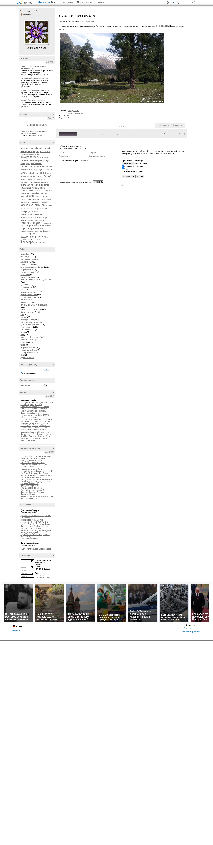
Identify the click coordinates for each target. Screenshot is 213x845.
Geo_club (37, 530)
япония (35, 242)
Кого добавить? (41, 402)
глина (30, 169)
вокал (23, 164)
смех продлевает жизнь (32, 216)
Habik (45, 411)
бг (38, 157)
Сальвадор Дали (28, 330)
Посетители (40, 575)
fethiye (24, 148)
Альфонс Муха (27, 262)
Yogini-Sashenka (27, 477)
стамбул (41, 220)
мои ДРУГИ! (26, 302)
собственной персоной (30, 337)
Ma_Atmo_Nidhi (27, 419)
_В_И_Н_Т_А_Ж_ (28, 524)
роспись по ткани (46, 212)
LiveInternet (25, 2)
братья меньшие (27, 272)
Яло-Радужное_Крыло (30, 498)
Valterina (42, 426)
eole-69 (24, 411)
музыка (32, 202)
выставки (47, 166)
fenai (35, 479)
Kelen (40, 415)
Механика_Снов (41, 490)
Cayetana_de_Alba (28, 407)
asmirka (37, 477)
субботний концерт (30, 222)
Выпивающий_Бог (40, 430)
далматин (26, 176)
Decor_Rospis (35, 528)
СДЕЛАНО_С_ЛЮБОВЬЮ (31, 535)
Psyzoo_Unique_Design (41, 549)
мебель (46, 196)
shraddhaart (42, 148)
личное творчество (28, 297)
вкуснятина (25, 275)
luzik (39, 479)
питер (30, 208)
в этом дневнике (29, 374)
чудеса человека (27, 358)
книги (49, 190)
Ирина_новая (43, 432)
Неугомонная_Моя (28, 434)
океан (45, 202)
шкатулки (38, 239)
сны (22, 335)
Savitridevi (25, 475)
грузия (50, 173)
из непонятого (26, 287)
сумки (43, 223)
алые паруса (45, 152)
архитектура (29, 156)
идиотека (24, 284)
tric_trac (35, 426)
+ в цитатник (90, 21)
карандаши (27, 187)
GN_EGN (24, 467)
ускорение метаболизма (31, 231)
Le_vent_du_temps (28, 471)
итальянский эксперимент (32, 78)
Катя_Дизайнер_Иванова (31, 488)
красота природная (28, 292)
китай (44, 191)
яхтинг (42, 242)
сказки (23, 332)
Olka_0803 (29, 421)
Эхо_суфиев (30, 537)
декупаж (23, 179)
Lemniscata (32, 417)
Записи (23, 11)
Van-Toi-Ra (33, 475)
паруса (49, 205)
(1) (47, 78)
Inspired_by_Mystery (29, 415)
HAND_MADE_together (30, 533)
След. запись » (134, 134)
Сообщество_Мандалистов (32, 520)
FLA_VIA (44, 465)
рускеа (24, 215)
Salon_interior (26, 549)
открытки (40, 205)
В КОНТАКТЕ (162, 26)
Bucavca (38, 405)
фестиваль (47, 231)
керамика (25, 190)
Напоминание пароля (97, 156)
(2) (48, 90)
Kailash (40, 469)
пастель (23, 208)
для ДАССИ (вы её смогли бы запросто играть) (34, 132)
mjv (22, 482)
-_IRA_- (30, 456)
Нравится (165, 125)
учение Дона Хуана (29, 350)
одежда (39, 202)
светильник (32, 215)
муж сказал (47, 199)
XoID (48, 426)
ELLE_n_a (48, 409)
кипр (38, 190)
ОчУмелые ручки (28, 312)
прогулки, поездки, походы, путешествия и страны (32, 323)
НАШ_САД (33, 526)
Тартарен (43, 438)
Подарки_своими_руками (31, 496)
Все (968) (50, 62)
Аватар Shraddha (36, 32)
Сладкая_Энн (26, 438)
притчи (23, 317)
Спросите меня (27, 340)
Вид (172, 3)
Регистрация (45, 2)
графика (33, 172)
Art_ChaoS (25, 528)
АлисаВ (37, 428)
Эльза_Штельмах (28, 440)
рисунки (35, 212)
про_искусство (27, 516)
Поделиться (177, 125)
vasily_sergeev (39, 482)
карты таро (39, 187)
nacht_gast (47, 419)
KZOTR (46, 415)
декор (47, 176)
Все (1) (51, 118)
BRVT (32, 405)
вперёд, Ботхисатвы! (29, 277)
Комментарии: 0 (37, 135)
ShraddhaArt (26, 254)
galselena (39, 411)
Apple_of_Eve (26, 460)
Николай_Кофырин (28, 492)
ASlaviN (24, 458)
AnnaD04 (44, 458)
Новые (181, 134)
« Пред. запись (105, 134)
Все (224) (50, 396)
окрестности (27, 205)
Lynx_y (40, 417)
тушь (33, 228)
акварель (26, 151)
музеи (24, 202)
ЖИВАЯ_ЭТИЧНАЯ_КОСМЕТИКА (35, 522)
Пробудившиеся (27, 320)
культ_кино (43, 526)
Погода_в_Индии (28, 494)
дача (33, 176)
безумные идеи (27, 270)
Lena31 (49, 471)
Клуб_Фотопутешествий (30, 539)
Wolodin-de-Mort (45, 475)
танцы (23, 345)
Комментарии (42, 11)
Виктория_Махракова (30, 484)
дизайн (31, 179)
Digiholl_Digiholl (37, 409)
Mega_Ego (38, 419)
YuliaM (23, 428)
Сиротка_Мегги (43, 436)
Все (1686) (49, 452)
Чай (22, 355)
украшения (40, 228)
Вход (55, 2)
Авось (82, 2)
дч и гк (39, 182)
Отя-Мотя (25, 436)
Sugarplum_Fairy (27, 423)
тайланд (48, 223)
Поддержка (168, 2)
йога (22, 290)
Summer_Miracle (41, 423)
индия (45, 182)
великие (44, 157)
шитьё (31, 239)
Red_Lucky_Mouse (42, 421)
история (36, 184)
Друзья (31, 11)
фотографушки (27, 353)
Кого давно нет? (27, 402)
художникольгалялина (34, 236)
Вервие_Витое (27, 430)
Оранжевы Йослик (44, 434)
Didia (38, 465)
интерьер (25, 185)
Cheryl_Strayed (42, 407)
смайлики (84, 160)
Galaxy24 (31, 411)
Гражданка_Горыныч (29, 432)
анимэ (23, 154)
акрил (35, 151)
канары (45, 185)
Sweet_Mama (26, 426)
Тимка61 (45, 496)
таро (23, 225)
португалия (40, 208)
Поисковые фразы (42, 577)
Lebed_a (24, 417)
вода (46, 160)
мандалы (38, 196)
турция (25, 228)
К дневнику (120, 134)
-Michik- (24, 456)
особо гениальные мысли (31, 310)
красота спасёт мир (29, 295)
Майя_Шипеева (27, 490)
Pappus (46, 473)
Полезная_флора (43, 524)
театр (50, 225)
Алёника (29, 428)
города (37, 169)
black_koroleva (27, 479)
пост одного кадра (28, 259)
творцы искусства (28, 347)
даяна (40, 176)
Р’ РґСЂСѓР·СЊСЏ (38, 48)
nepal (23, 421)
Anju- (38, 458)
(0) (31, 68)
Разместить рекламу (191, 632)
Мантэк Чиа (25, 300)
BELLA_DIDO (26, 463)
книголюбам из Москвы (31, 100)
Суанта (35, 438)
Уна (51, 496)
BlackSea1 (25, 405)
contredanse (25, 409)
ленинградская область (31, 193)
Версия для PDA (190, 628)
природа (26, 211)
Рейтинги (69, 2)
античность (31, 154)
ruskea (31, 148)
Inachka (35, 413)
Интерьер (25, 526)
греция (43, 172)
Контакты (190, 630)
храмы (33, 233)
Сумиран (24, 342)
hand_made (46, 530)
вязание (24, 170)
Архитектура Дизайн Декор (32, 267)
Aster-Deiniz (37, 460)
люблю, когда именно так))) (33, 90)
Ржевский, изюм (27, 264)
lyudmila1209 (47, 479)
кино (33, 190)
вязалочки (27, 518)
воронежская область (31, 166)
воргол (28, 164)
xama (47, 482)
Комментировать (68, 134)
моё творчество (31, 199)
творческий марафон (37, 225)
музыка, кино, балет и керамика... (35, 305)
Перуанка (33, 436)
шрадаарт (27, 242)
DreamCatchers (27, 530)
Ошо (22, 315)
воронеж (36, 163)
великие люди (27, 160)
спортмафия (32, 220)
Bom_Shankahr (38, 463)
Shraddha (21, 14)
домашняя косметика (29, 182)
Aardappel (31, 458)
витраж (38, 160)
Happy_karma (26, 413)
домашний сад (41, 179)
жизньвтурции (26, 257)
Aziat (51, 402)
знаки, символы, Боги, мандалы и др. (36, 280)
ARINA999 (46, 456)
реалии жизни (26, 327)
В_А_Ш (44, 428)
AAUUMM (38, 456)
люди (30, 195)
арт (38, 154)
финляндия (24, 234)
